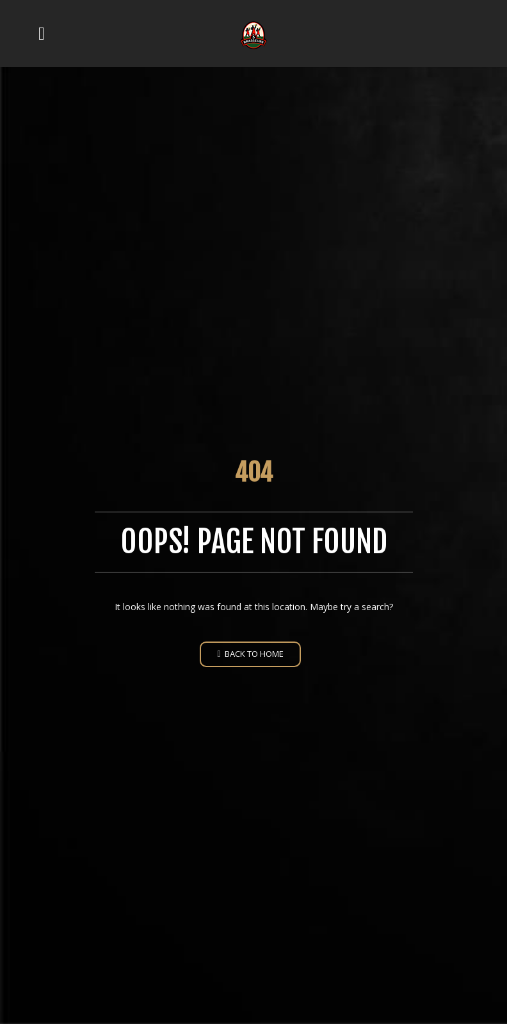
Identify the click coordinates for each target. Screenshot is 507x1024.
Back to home (250, 653)
